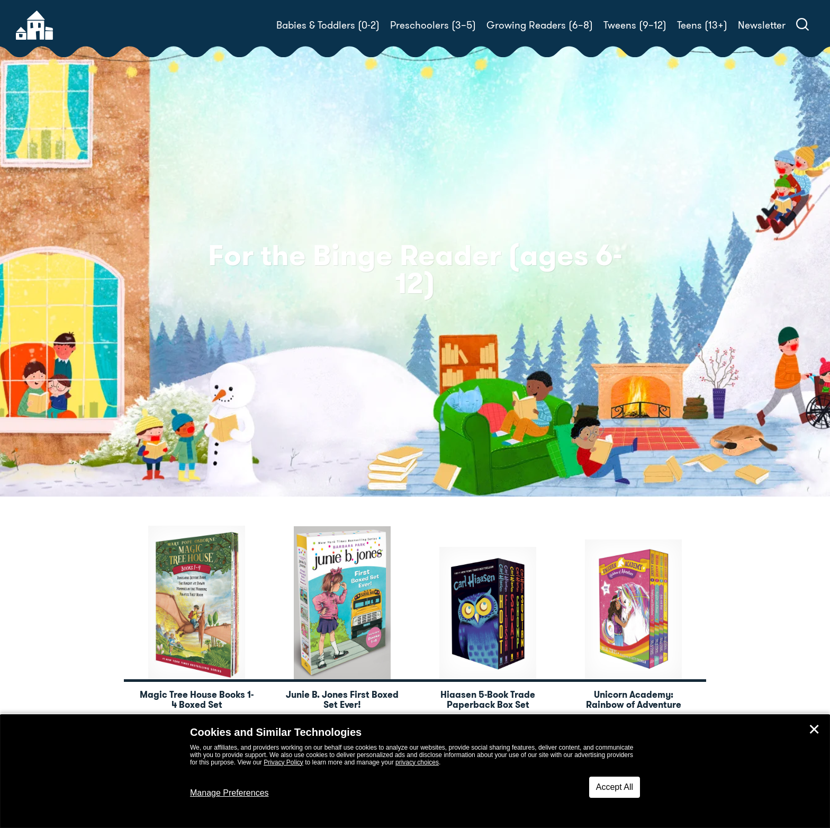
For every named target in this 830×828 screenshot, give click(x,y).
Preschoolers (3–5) (433, 25)
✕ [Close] (814, 729)
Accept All (614, 786)
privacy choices (417, 762)
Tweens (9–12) (634, 25)
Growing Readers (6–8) (539, 25)
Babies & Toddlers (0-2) (328, 25)
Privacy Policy (283, 762)
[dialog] (415, 771)
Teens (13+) (702, 25)
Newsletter (762, 25)
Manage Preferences (229, 792)
